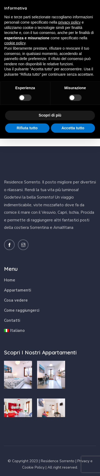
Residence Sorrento (57, 461)
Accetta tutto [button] (72, 128)
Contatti (12, 320)
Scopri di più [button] (50, 115)
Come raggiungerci (21, 310)
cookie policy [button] (14, 43)
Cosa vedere (16, 300)
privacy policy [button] (69, 22)
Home (9, 280)
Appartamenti (17, 290)
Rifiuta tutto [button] (27, 128)
